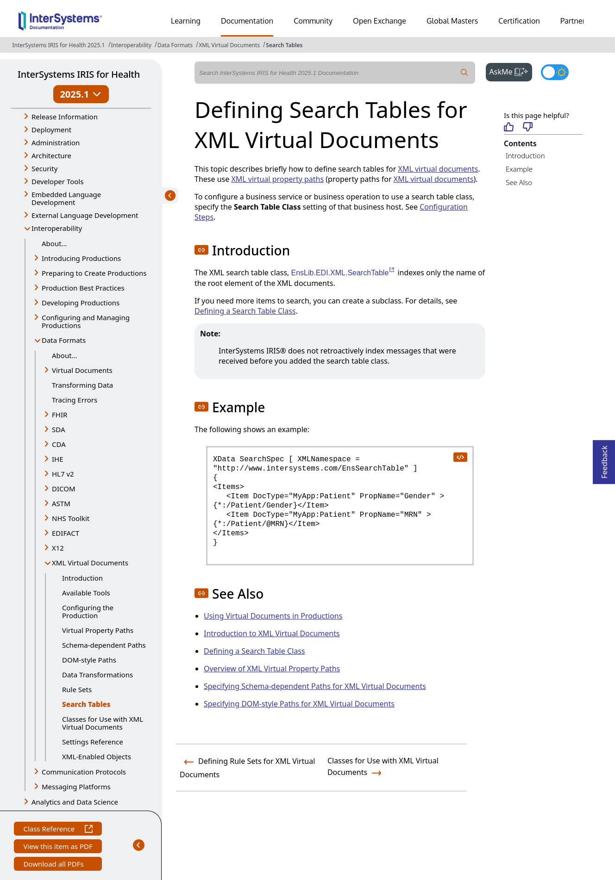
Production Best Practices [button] (83, 287)
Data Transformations (97, 674)
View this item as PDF (57, 847)
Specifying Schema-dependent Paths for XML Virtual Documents (315, 686)
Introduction (82, 578)
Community (313, 20)
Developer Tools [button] (57, 181)
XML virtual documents (438, 169)
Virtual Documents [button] (82, 370)
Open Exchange (379, 20)
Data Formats (175, 45)
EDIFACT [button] (65, 533)
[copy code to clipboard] (460, 457)
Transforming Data (82, 385)
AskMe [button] (511, 71)
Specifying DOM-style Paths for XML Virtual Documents (299, 704)
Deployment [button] (51, 129)
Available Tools (86, 592)
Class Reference (57, 830)
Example (519, 169)
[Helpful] (509, 127)
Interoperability (131, 45)
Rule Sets (77, 689)
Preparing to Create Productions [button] (94, 273)
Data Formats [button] (64, 340)
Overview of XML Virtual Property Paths (272, 668)
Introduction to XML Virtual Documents (272, 633)
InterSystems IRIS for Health (79, 74)
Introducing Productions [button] (81, 258)
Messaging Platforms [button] (76, 786)
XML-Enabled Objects (96, 756)
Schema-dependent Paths (104, 645)
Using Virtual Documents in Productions (273, 616)
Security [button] (44, 168)
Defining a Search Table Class (245, 311)
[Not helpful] (528, 127)
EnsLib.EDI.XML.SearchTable (343, 273)
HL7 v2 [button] (63, 473)
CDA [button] (59, 444)
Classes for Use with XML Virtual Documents (102, 722)
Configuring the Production (87, 611)
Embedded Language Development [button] (66, 198)
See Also (519, 182)
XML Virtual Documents (229, 45)
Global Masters (452, 20)
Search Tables (284, 45)
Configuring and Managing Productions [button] (86, 321)
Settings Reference (92, 741)
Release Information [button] (64, 116)
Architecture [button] (51, 155)
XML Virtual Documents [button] (90, 562)
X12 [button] (58, 547)
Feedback (604, 459)
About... (54, 243)
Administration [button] (55, 142)
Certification (519, 20)
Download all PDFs (54, 865)
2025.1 (81, 94)
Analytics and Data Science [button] (74, 801)
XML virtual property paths (277, 179)
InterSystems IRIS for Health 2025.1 (59, 45)
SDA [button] (58, 429)
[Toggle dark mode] (555, 72)
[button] (201, 250)
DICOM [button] (63, 488)
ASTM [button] (61, 503)
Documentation (247, 20)
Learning (186, 20)
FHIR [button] (59, 414)
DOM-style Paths (89, 659)
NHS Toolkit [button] (70, 518)
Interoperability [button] (56, 228)
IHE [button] (57, 459)
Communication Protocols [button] (84, 771)
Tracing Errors (74, 399)
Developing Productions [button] (80, 302)
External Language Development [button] (84, 215)
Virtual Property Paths (97, 630)
